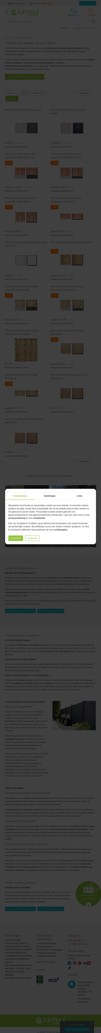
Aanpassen (33, 538)
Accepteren (16, 538)
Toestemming (20, 496)
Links (79, 496)
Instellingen (50, 496)
